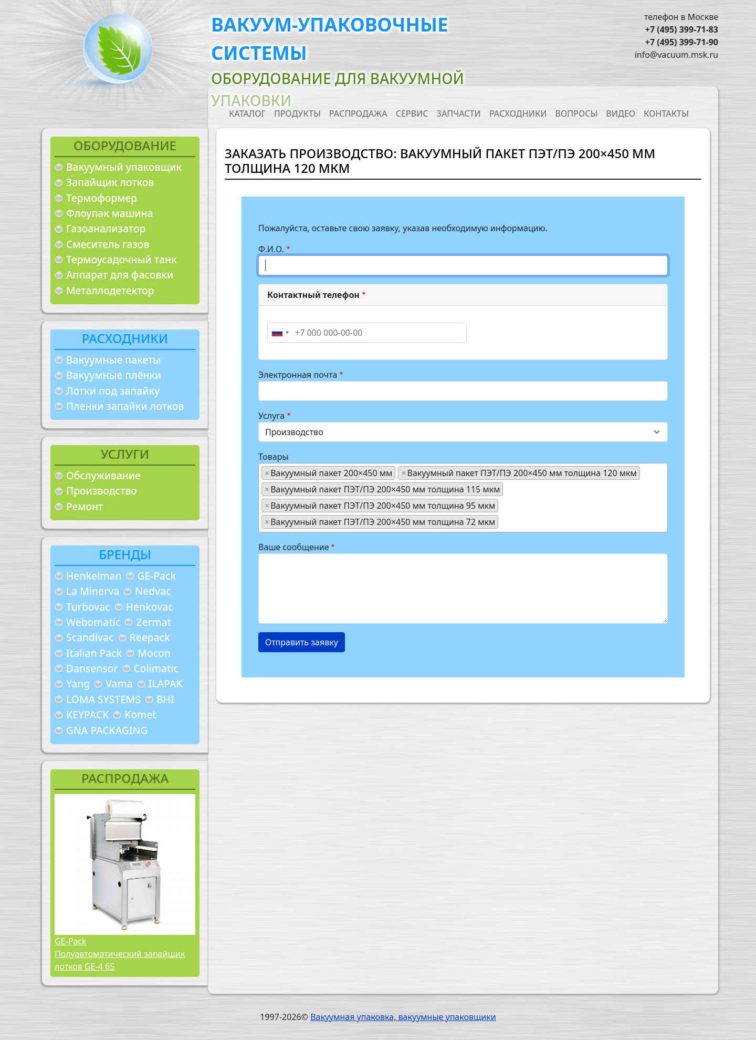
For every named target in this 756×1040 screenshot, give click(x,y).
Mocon (154, 652)
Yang (78, 683)
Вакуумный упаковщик (124, 166)
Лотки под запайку (113, 390)
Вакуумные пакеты (113, 359)
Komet (140, 714)
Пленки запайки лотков (125, 405)
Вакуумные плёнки (113, 374)
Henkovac (149, 606)
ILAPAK (166, 683)
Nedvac (153, 590)
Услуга (271, 415)
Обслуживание (103, 475)
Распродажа (358, 113)
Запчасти (459, 113)
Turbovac (88, 606)
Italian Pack (94, 652)
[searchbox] (504, 521)
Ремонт (84, 506)
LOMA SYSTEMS (103, 699)
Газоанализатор (105, 228)
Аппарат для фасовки (119, 274)
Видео (620, 113)
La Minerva (92, 590)
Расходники (518, 113)
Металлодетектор (110, 290)
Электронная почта (297, 374)
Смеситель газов (108, 244)
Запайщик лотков (110, 182)
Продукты (297, 113)
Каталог (247, 113)
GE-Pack (157, 575)
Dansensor (92, 668)
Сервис (412, 113)
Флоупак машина (109, 213)
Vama (119, 683)
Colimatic (156, 668)
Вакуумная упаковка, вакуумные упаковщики (403, 1017)
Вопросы (576, 113)
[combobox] (280, 332)
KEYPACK (87, 714)
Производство (101, 490)
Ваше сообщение (293, 547)
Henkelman (94, 575)
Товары (273, 456)
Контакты (666, 113)
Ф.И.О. (271, 249)
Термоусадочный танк (121, 259)
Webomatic (93, 621)
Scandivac (90, 637)
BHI (165, 699)
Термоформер (101, 197)
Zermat (153, 621)
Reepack (150, 637)
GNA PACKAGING (107, 730)
